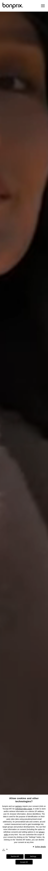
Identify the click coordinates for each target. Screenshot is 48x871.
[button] (42, 5)
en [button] (3, 849)
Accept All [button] (24, 862)
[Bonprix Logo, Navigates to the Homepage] (17, 6)
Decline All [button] (15, 856)
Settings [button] (33, 856)
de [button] (7, 849)
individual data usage (23, 809)
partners (18, 806)
